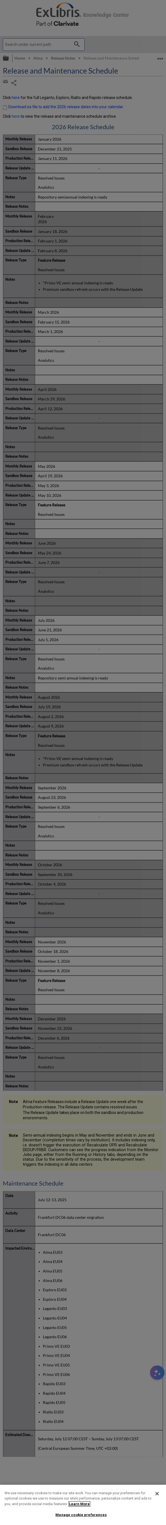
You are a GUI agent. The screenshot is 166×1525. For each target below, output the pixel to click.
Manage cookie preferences (81, 1515)
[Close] (157, 1494)
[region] (83, 1505)
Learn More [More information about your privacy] (79, 1504)
